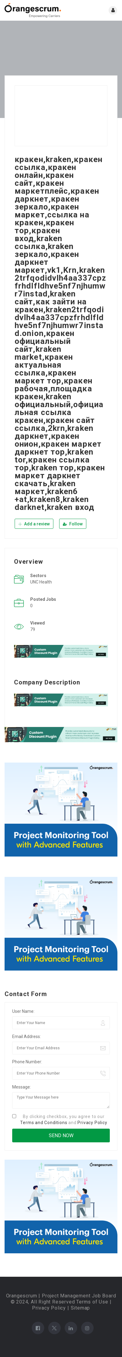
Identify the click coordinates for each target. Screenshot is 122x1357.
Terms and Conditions (43, 1122)
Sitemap (80, 1308)
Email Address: (26, 1036)
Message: (21, 1087)
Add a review (34, 523)
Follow (73, 523)
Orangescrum (21, 1296)
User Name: (23, 1011)
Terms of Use (92, 1302)
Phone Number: (27, 1061)
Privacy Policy (92, 1122)
